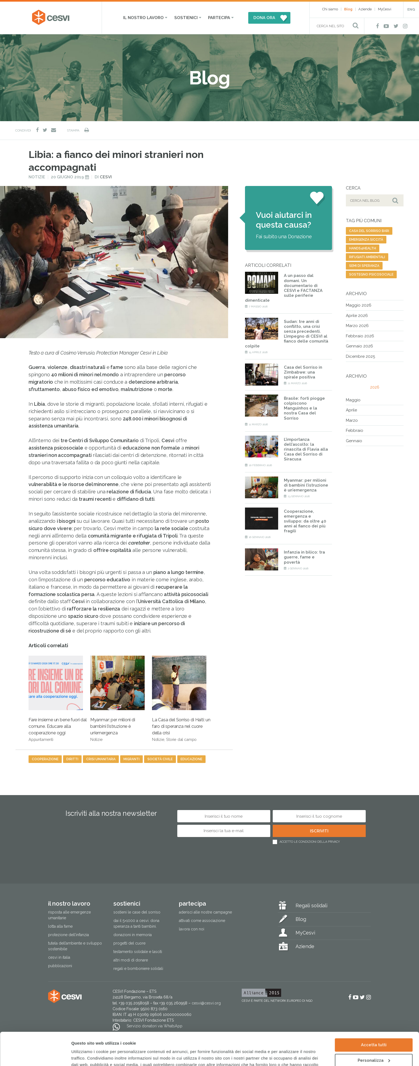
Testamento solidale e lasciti (137, 951)
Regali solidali (311, 905)
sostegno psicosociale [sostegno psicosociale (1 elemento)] (371, 274)
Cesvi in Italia (59, 957)
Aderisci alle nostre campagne (205, 912)
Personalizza (374, 1029)
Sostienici (186, 17)
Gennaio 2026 (359, 346)
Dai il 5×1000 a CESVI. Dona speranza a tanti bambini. (136, 923)
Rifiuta (373, 1044)
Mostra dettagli (87, 1055)
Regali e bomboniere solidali (138, 968)
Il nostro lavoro (143, 17)
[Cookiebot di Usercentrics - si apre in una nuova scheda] (35, 1055)
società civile (160, 759)
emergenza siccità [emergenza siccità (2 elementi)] (366, 240)
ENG (411, 9)
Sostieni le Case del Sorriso (136, 912)
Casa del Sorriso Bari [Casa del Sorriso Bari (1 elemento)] (369, 231)
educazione (191, 759)
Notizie (37, 177)
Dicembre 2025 (360, 356)
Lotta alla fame (60, 926)
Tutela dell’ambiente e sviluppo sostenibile (75, 946)
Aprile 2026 (357, 315)
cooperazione (45, 759)
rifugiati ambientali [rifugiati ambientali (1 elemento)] (367, 257)
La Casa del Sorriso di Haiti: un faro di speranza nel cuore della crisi (181, 699)
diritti (72, 759)
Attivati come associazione (202, 920)
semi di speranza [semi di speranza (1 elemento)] (364, 266)
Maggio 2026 (358, 305)
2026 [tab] (374, 387)
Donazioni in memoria (132, 935)
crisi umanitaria (101, 759)
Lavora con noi (191, 929)
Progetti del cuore (129, 943)
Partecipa (219, 17)
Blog (348, 9)
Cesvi (106, 177)
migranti (131, 759)
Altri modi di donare (130, 960)
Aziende (365, 9)
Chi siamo (330, 9)
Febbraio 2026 (360, 336)
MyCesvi (384, 9)
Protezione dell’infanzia (68, 935)
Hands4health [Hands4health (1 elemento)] (362, 248)
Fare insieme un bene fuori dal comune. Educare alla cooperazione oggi (58, 699)
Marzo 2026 (357, 325)
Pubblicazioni (60, 966)
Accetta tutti (373, 1014)
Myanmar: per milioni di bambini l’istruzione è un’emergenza (117, 699)
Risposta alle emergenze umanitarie (69, 915)
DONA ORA (264, 17)
